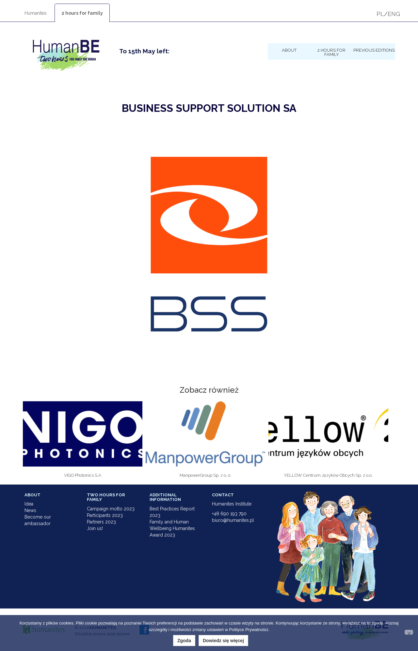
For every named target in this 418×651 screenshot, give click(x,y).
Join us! (95, 528)
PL (380, 13)
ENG (394, 13)
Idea (28, 503)
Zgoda (184, 640)
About (289, 50)
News (30, 510)
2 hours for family (82, 13)
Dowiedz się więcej (223, 640)
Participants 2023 (105, 515)
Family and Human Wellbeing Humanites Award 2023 (172, 528)
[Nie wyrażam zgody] (409, 632)
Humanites (35, 13)
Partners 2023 (101, 521)
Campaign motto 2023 (111, 508)
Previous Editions (374, 50)
